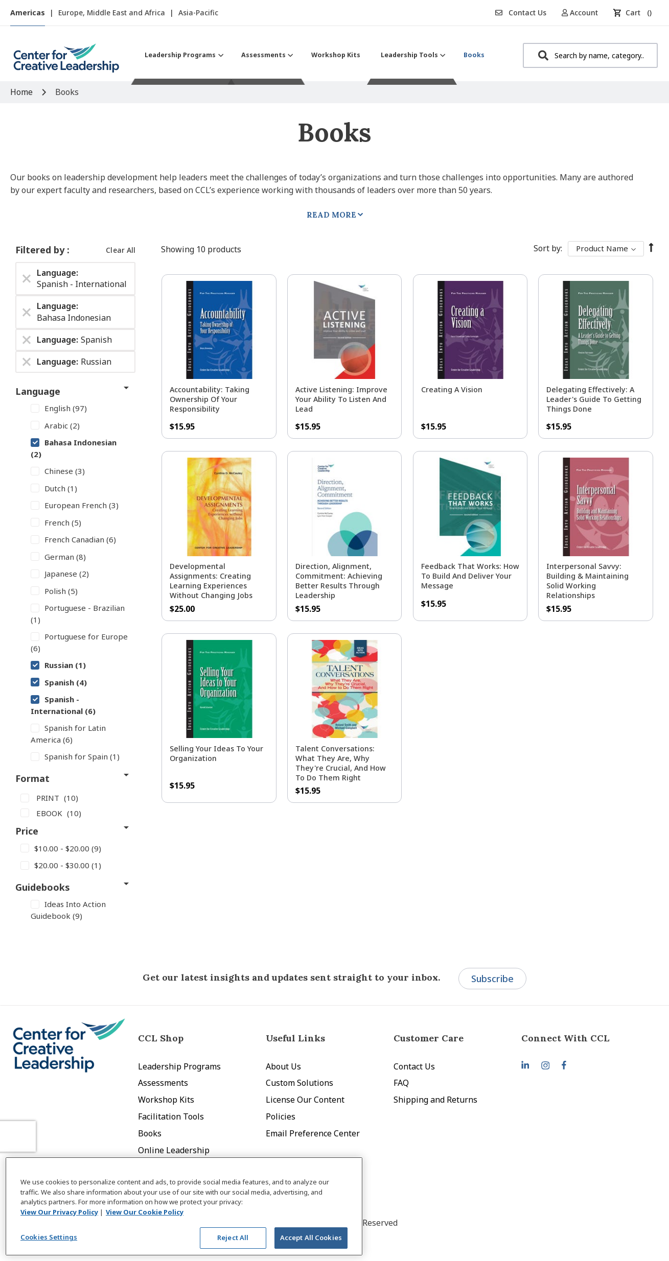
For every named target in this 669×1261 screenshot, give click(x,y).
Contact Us (520, 12)
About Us (283, 1066)
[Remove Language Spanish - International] (26, 278)
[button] (583, 12)
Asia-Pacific (198, 12)
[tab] (585, 1038)
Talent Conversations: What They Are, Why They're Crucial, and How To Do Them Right (340, 763)
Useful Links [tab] (295, 1038)
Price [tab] (26, 831)
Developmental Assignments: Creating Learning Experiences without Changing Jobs (211, 580)
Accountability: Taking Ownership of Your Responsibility (209, 399)
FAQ (401, 1082)
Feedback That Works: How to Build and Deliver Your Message (470, 575)
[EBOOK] (75, 812)
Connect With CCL (565, 1038)
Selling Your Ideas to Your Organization (216, 753)
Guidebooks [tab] (42, 887)
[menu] (314, 55)
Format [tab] (32, 778)
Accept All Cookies (311, 1237)
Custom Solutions (299, 1082)
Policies (280, 1116)
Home (22, 92)
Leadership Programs (179, 1066)
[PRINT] (75, 798)
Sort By (547, 248)
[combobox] (590, 55)
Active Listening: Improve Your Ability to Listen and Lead (341, 399)
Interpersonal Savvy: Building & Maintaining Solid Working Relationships (587, 580)
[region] (184, 1206)
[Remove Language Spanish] (26, 340)
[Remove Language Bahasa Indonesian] (26, 312)
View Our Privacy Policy (59, 1212)
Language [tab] (37, 391)
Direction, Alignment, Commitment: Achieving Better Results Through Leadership (338, 580)
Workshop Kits (166, 1099)
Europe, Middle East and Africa (112, 12)
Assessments (163, 1082)
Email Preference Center (313, 1133)
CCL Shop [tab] (160, 1038)
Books (150, 1133)
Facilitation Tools (171, 1116)
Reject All (232, 1237)
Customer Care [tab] (429, 1038)
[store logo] (66, 62)
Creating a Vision (451, 389)
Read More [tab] (331, 215)
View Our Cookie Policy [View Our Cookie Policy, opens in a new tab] (144, 1212)
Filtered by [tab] (41, 250)
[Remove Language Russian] (26, 361)
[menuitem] (182, 55)
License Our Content (305, 1099)
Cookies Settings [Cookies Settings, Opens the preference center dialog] (48, 1237)
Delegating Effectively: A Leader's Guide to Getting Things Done (593, 399)
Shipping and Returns (435, 1099)
